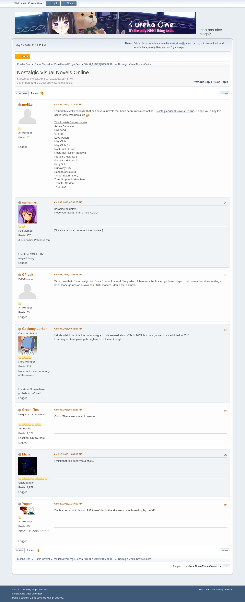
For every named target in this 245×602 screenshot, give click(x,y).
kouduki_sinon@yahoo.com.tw (182, 43)
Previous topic (202, 81)
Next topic (221, 81)
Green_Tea (30, 410)
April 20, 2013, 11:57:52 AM (68, 503)
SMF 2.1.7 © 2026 (21, 589)
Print (224, 93)
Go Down (21, 93)
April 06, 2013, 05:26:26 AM (68, 409)
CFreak (27, 274)
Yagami (27, 504)
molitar (27, 104)
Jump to (177, 566)
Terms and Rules (213, 589)
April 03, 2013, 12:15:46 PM (68, 104)
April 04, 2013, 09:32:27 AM (68, 328)
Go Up (19, 550)
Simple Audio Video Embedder (27, 593)
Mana (26, 454)
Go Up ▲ (228, 589)
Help (201, 589)
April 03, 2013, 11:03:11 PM (68, 274)
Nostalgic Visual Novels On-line (175, 111)
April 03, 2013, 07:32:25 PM (68, 202)
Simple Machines (40, 589)
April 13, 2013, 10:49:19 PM (68, 454)
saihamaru (30, 202)
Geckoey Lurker (34, 329)
